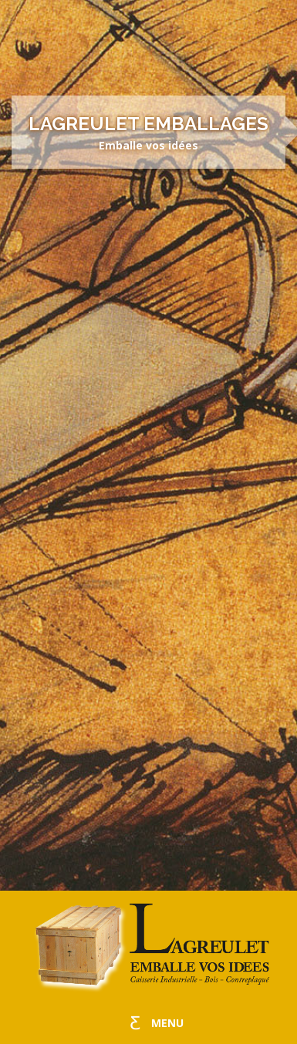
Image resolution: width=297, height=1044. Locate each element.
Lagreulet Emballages (148, 123)
